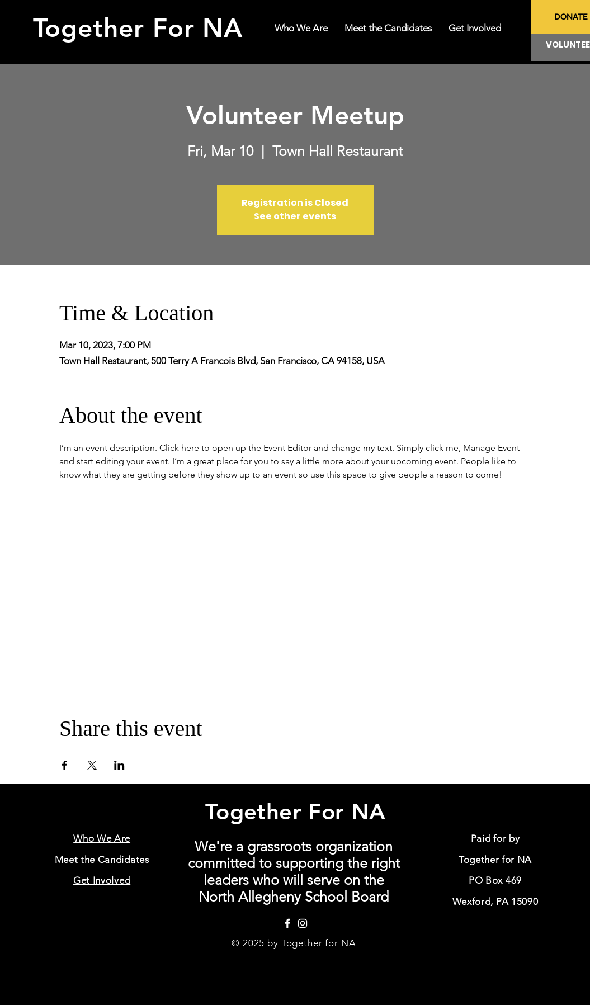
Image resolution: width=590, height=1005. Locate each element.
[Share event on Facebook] (64, 765)
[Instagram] (302, 923)
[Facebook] (287, 923)
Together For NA (142, 28)
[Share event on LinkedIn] (119, 765)
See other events (295, 216)
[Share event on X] (92, 765)
